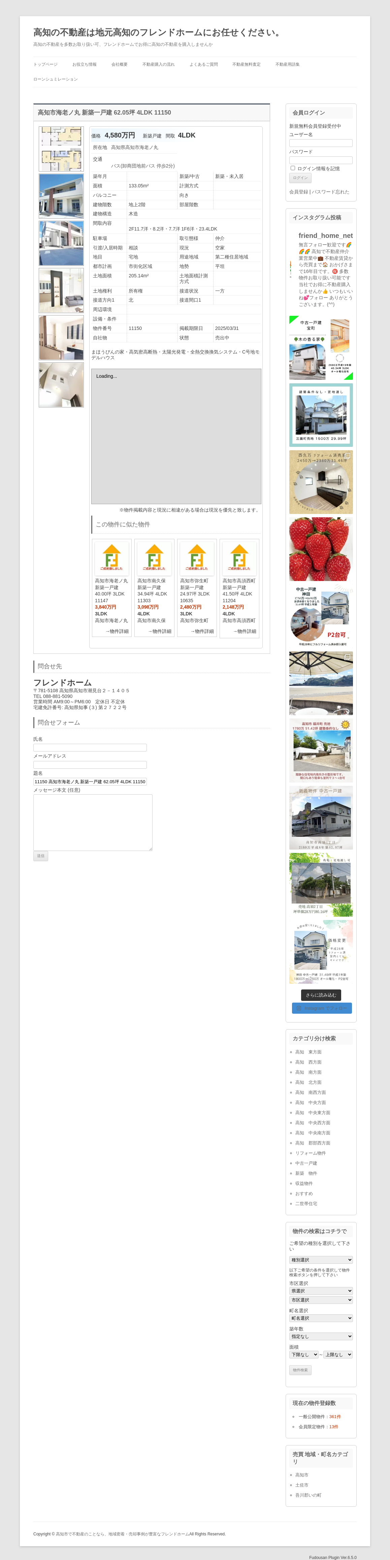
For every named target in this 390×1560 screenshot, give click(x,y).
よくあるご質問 (204, 64)
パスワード (301, 151)
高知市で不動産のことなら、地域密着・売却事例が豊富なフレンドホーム (122, 1534)
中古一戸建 (306, 1163)
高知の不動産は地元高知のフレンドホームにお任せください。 (158, 32)
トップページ (45, 64)
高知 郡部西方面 (312, 1142)
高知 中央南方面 (312, 1132)
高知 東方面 (308, 1051)
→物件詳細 (117, 631)
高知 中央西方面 (312, 1122)
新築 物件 (306, 1173)
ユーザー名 (301, 134)
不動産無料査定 (246, 64)
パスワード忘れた (331, 191)
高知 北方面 (308, 1082)
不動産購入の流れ (158, 64)
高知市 (301, 1474)
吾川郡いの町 (308, 1495)
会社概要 (119, 64)
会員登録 (298, 191)
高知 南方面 (308, 1072)
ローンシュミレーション (55, 79)
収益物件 (304, 1183)
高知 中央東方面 (312, 1112)
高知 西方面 (308, 1062)
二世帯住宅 (306, 1203)
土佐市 (301, 1485)
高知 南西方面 (310, 1092)
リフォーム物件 (310, 1153)
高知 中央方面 (310, 1102)
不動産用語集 (287, 64)
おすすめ (304, 1193)
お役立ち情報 (84, 64)
